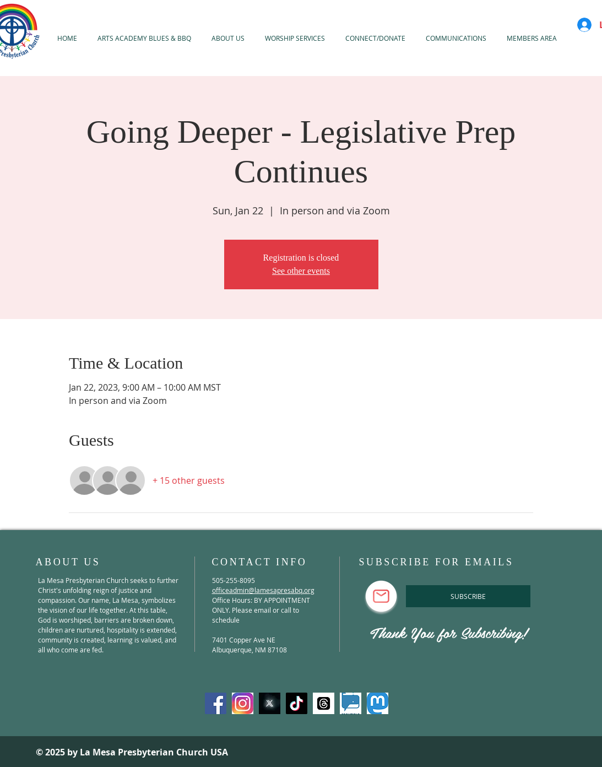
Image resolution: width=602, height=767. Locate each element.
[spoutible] (350, 703)
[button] (295, 38)
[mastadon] (377, 703)
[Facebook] (215, 703)
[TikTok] (296, 703)
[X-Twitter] (269, 703)
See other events (301, 271)
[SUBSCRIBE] (468, 596)
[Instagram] (242, 703)
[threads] (323, 703)
